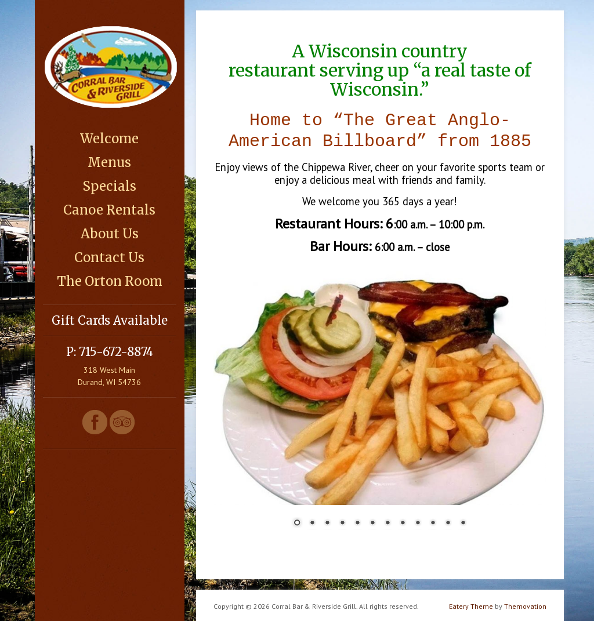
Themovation (525, 604)
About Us (110, 234)
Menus (109, 162)
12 (463, 521)
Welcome (109, 138)
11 (447, 521)
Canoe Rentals (109, 210)
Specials (109, 186)
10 (432, 521)
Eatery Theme (471, 604)
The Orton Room (109, 281)
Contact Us (109, 257)
